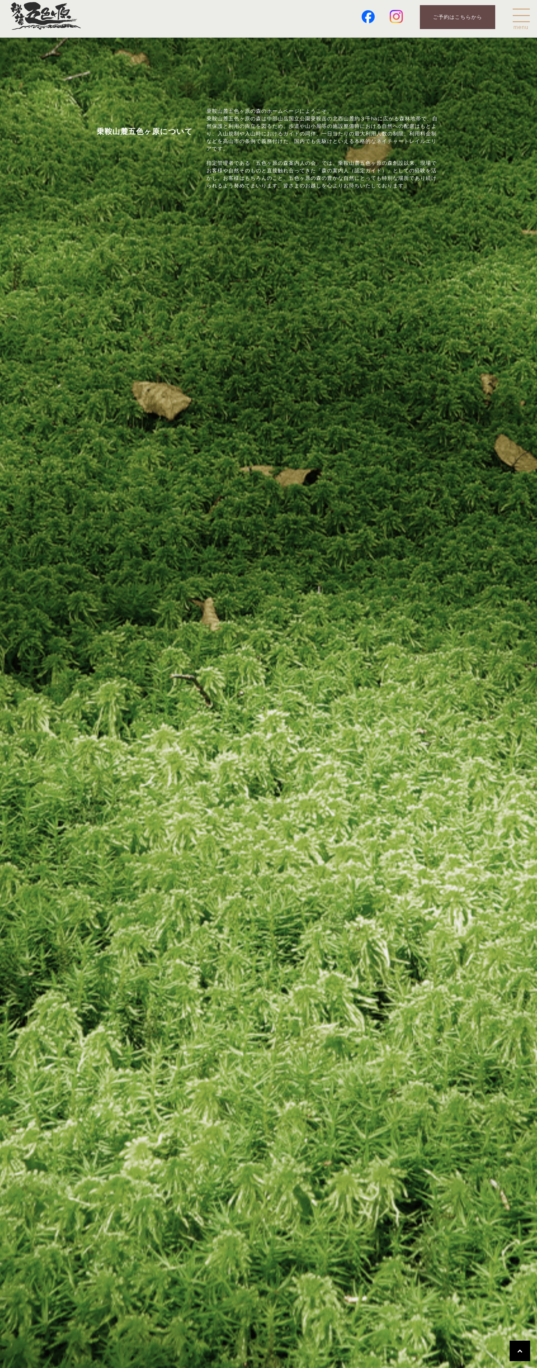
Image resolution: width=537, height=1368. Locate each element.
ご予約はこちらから (458, 17)
